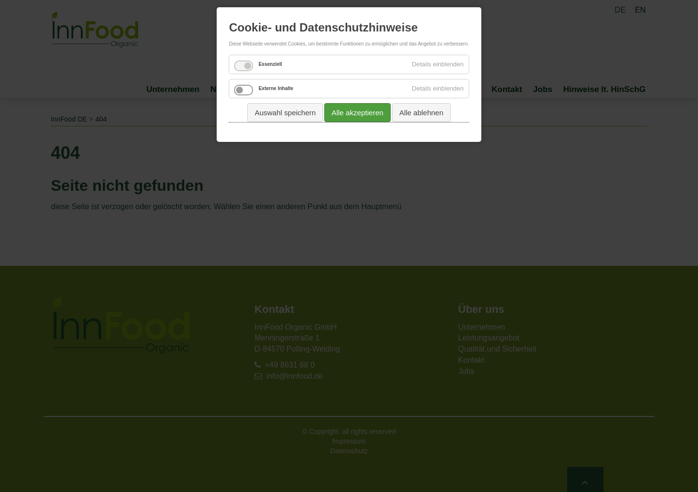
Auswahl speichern (285, 112)
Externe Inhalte (275, 88)
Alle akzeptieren (357, 112)
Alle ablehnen (421, 112)
